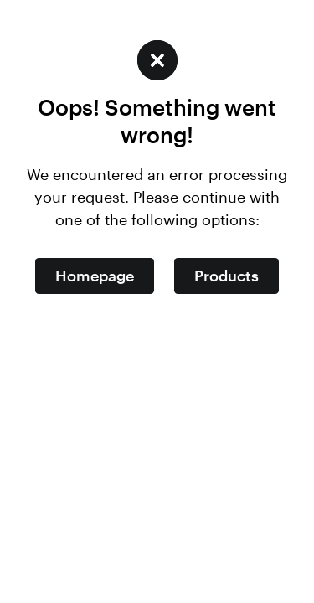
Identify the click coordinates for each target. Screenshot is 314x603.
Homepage (94, 275)
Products (226, 275)
